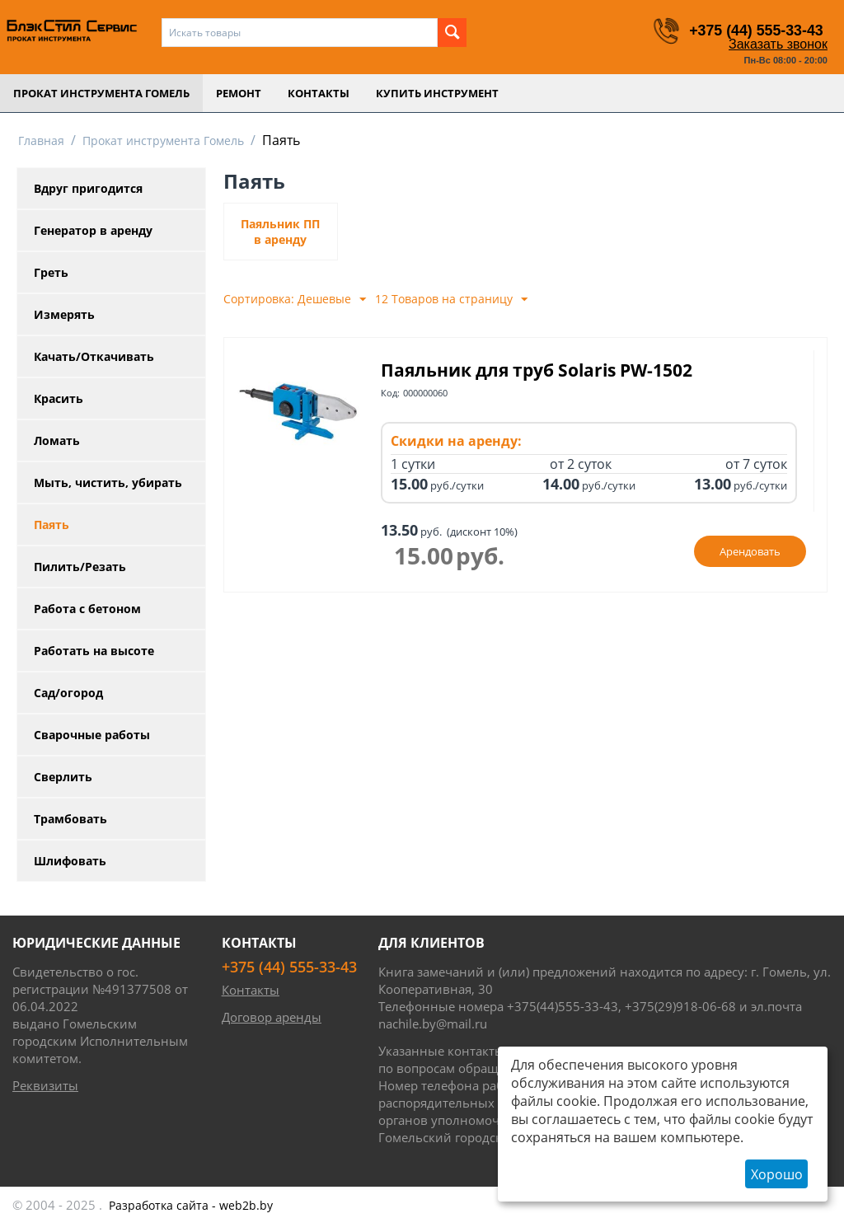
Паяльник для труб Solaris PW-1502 (536, 370)
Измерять (64, 314)
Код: (390, 392)
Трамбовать (70, 819)
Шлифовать (70, 861)
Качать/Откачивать (94, 356)
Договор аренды (271, 1017)
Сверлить (63, 777)
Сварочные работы (92, 735)
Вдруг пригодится (88, 188)
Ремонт (238, 93)
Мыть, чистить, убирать (108, 482)
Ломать (57, 440)
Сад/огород (68, 692)
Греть (51, 272)
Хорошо (777, 1174)
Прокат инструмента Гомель (101, 93)
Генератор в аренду (93, 230)
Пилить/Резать (80, 566)
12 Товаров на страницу (451, 299)
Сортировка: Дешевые (294, 299)
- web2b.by (191, 1205)
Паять (51, 524)
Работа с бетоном (87, 608)
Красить (58, 398)
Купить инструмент (437, 93)
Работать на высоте (94, 650)
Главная (41, 140)
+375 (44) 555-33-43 (755, 30)
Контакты (318, 93)
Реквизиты (45, 1085)
